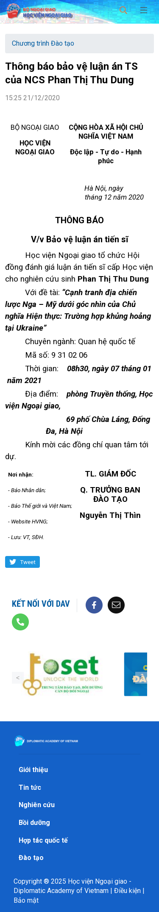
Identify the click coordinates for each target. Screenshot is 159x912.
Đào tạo (31, 858)
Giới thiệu (33, 770)
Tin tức (30, 787)
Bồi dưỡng (34, 823)
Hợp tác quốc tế (43, 840)
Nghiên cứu (37, 805)
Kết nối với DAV (41, 604)
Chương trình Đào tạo (43, 43)
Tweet (28, 562)
